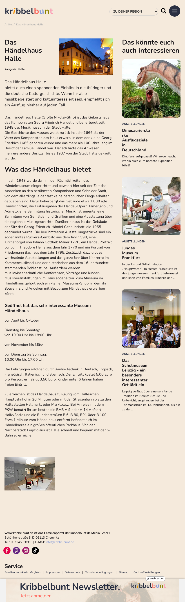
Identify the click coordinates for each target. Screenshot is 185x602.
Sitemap (123, 572)
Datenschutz (72, 572)
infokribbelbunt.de (60, 542)
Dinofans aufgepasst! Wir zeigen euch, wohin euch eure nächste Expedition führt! (149, 161)
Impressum (53, 572)
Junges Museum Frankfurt (131, 252)
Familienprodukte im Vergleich (22, 572)
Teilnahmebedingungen (99, 572)
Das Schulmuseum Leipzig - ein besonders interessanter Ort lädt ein (135, 372)
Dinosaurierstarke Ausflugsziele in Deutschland (136, 140)
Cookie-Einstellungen (147, 572)
